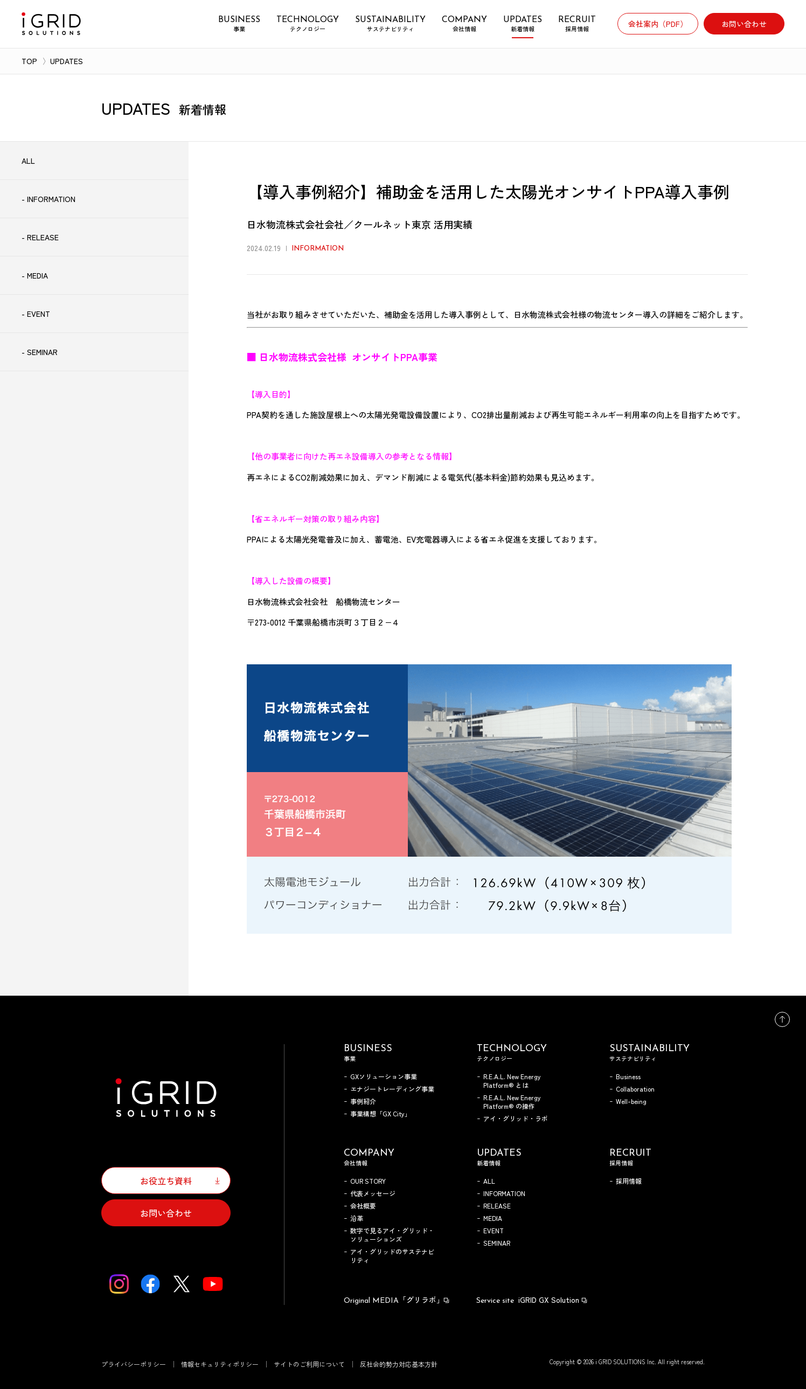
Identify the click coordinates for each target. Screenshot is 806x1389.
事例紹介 (363, 1101)
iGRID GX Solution (532, 1299)
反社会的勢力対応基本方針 (398, 1364)
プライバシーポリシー (133, 1364)
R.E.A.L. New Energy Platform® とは (512, 1080)
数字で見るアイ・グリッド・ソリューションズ (392, 1235)
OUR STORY (368, 1180)
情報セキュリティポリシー (220, 1364)
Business (628, 1076)
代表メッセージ (372, 1193)
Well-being (631, 1101)
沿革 (356, 1218)
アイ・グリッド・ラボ (515, 1118)
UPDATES (66, 61)
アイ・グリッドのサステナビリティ (392, 1256)
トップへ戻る (782, 1019)
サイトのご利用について (309, 1364)
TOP (29, 61)
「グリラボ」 (397, 1299)
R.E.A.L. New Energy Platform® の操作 (512, 1101)
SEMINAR (496, 1242)
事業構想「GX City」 (380, 1113)
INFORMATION (504, 1193)
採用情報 (629, 1180)
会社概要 (363, 1205)
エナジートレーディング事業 (392, 1088)
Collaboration (635, 1088)
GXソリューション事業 (383, 1076)
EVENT (493, 1230)
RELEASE (497, 1205)
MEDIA (492, 1218)
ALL (489, 1180)
